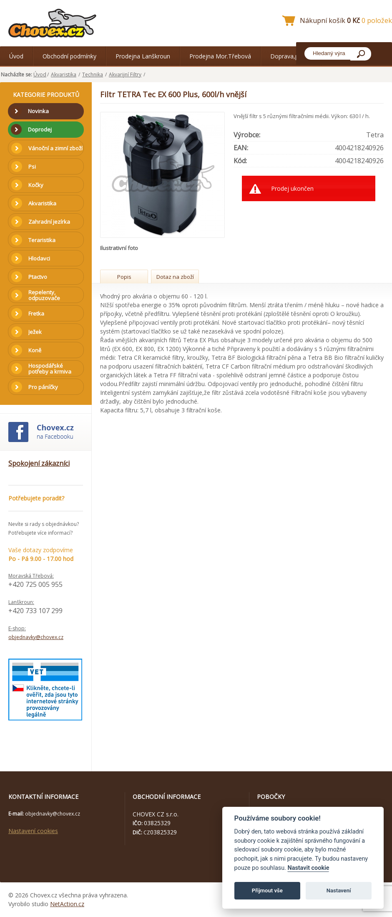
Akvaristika (63, 74)
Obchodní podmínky (69, 56)
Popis (124, 276)
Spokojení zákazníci (39, 463)
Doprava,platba (291, 56)
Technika (92, 74)
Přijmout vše (267, 890)
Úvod (16, 56)
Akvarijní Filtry (125, 74)
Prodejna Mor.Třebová (220, 56)
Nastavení (339, 890)
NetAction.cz (67, 904)
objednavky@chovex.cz (35, 637)
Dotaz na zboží (175, 276)
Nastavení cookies (33, 831)
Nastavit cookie (308, 868)
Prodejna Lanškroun (143, 56)
